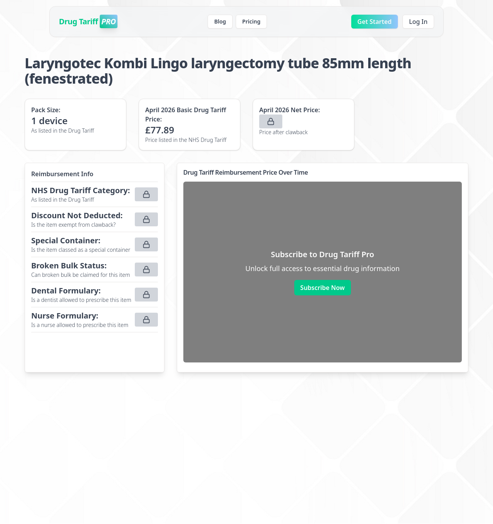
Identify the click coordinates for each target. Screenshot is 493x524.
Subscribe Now (322, 287)
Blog (220, 21)
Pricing (251, 21)
